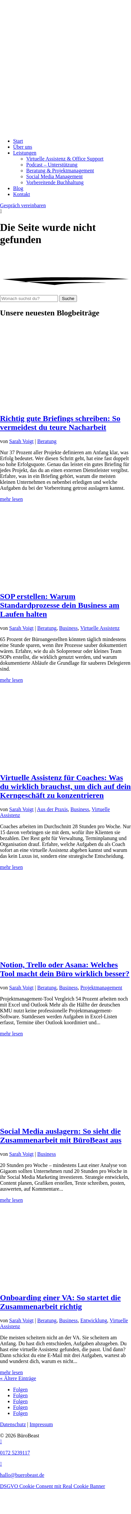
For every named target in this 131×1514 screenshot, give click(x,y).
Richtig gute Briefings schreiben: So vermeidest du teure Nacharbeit (60, 423)
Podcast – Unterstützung (51, 164)
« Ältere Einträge (18, 1378)
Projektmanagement (101, 987)
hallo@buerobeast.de (22, 1475)
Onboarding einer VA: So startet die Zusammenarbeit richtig (60, 1302)
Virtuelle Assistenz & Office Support (64, 158)
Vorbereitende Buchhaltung (55, 182)
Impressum (41, 1424)
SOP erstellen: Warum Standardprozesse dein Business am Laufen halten (59, 605)
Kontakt (21, 194)
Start (18, 141)
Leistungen (24, 153)
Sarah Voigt (21, 441)
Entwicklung (93, 1320)
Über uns (22, 147)
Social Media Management (54, 176)
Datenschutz (13, 1424)
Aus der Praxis (52, 809)
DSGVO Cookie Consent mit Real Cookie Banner (52, 1486)
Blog (18, 188)
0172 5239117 (15, 1452)
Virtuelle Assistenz (100, 628)
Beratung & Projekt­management (60, 170)
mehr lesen (11, 499)
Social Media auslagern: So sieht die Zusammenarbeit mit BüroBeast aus (61, 1135)
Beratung (47, 441)
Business (68, 628)
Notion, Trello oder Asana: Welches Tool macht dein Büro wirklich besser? (64, 969)
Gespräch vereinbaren (23, 205)
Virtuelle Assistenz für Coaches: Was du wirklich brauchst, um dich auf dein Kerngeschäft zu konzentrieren (65, 786)
